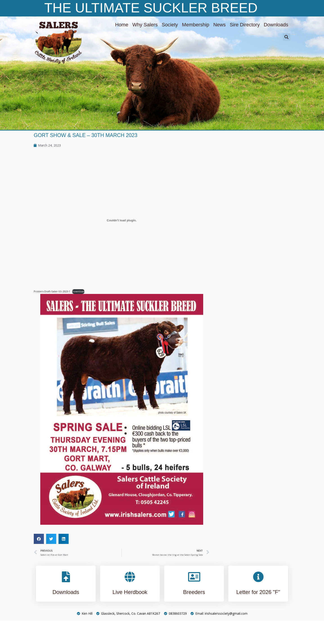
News (219, 24)
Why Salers (145, 24)
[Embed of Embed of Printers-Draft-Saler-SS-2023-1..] (121, 220)
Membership (195, 24)
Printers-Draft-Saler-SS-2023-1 (52, 291)
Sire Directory (245, 24)
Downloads (276, 24)
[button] (286, 37)
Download (78, 291)
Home (121, 24)
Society (170, 24)
